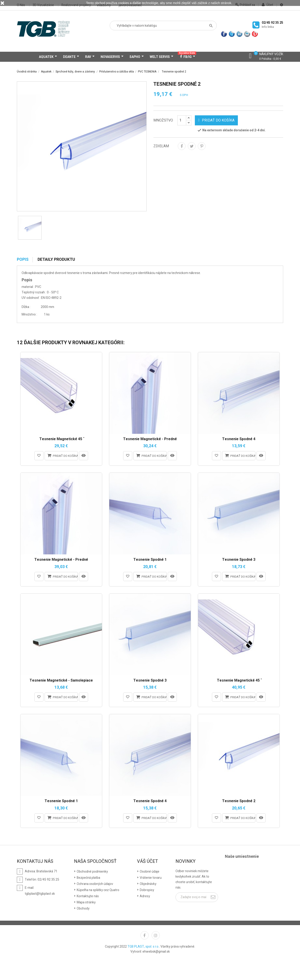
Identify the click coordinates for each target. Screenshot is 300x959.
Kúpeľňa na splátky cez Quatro (97, 890)
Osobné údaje (149, 871)
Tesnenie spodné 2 (238, 801)
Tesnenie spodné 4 (238, 439)
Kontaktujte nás (87, 896)
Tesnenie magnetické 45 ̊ (61, 439)
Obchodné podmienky (92, 871)
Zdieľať (182, 146)
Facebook (144, 935)
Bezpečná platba (88, 877)
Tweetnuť (192, 146)
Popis (22, 259)
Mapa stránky (86, 902)
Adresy (144, 896)
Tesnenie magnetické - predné (150, 439)
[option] (30, 228)
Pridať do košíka (216, 120)
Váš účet (147, 861)
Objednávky (147, 883)
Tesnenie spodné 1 (150, 560)
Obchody (82, 908)
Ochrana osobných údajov (94, 883)
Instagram (156, 935)
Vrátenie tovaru (150, 877)
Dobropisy (146, 890)
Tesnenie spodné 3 (238, 560)
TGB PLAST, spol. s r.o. (143, 946)
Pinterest (202, 146)
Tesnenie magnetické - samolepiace (61, 681)
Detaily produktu (56, 259)
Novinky (185, 861)
